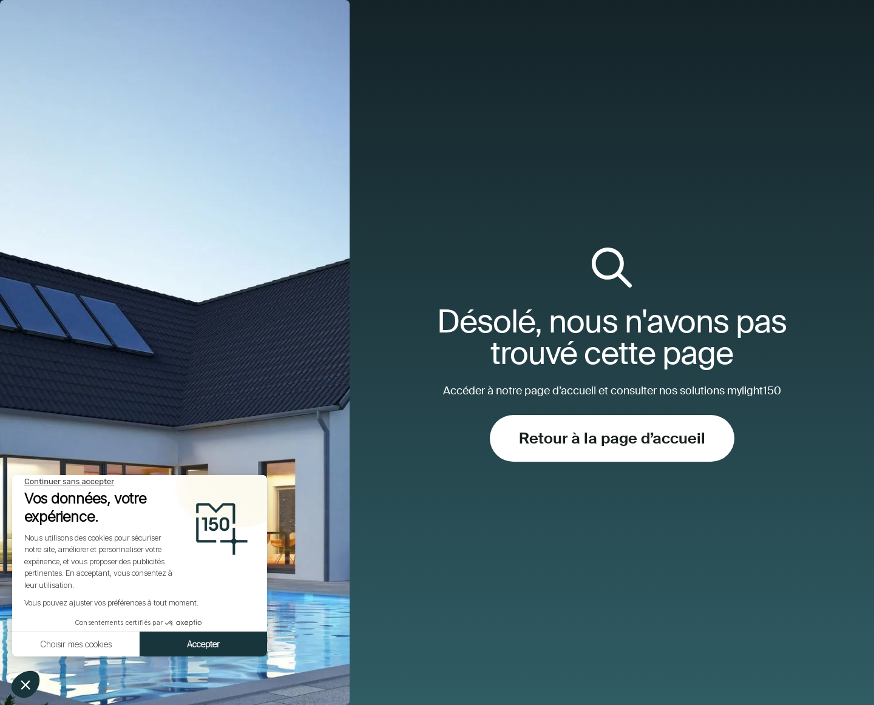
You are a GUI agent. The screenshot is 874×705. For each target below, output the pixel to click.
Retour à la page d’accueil (612, 438)
